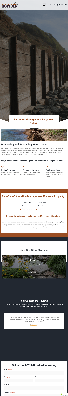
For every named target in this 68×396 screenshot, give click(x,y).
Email (8, 377)
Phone (39, 377)
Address (6, 384)
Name (8, 369)
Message (9, 392)
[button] (4, 267)
